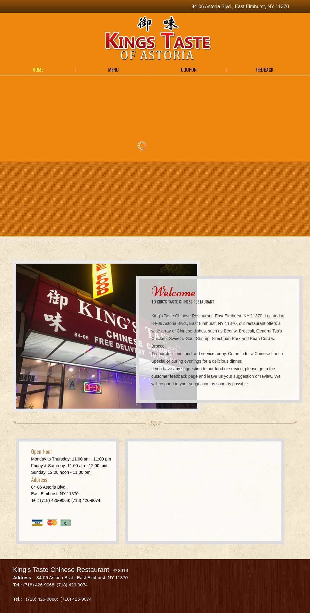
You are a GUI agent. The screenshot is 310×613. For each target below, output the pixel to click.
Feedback (264, 69)
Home (38, 69)
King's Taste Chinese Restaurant (61, 569)
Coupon (189, 69)
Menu (113, 69)
